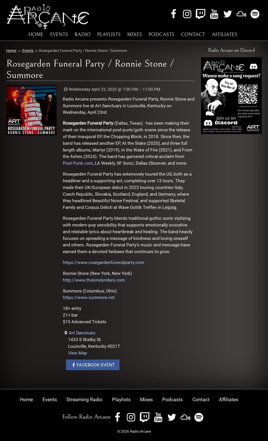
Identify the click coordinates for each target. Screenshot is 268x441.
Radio (83, 35)
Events (59, 35)
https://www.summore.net (89, 297)
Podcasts (161, 35)
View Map (77, 353)
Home (35, 35)
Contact (193, 35)
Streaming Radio (84, 399)
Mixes (134, 35)
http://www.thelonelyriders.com (94, 280)
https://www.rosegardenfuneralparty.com (103, 262)
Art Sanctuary (82, 332)
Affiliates (224, 35)
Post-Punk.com (78, 163)
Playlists (109, 35)
